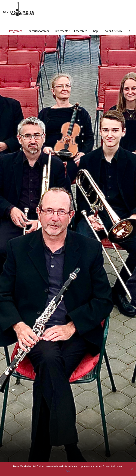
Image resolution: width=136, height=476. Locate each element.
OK (68, 470)
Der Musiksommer (38, 31)
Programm (15, 31)
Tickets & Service (112, 31)
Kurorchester (61, 31)
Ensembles (80, 31)
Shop (95, 31)
